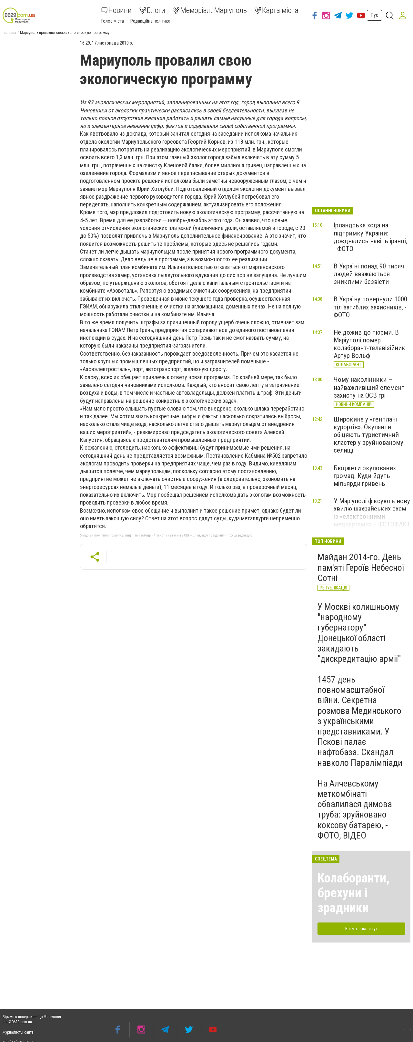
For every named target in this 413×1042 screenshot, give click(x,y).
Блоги (152, 10)
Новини (116, 10)
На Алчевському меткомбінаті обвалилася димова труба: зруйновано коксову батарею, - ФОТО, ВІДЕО (354, 809)
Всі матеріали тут (361, 928)
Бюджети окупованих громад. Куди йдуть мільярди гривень (365, 475)
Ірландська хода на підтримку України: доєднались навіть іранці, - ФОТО (370, 236)
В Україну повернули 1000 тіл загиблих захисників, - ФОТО (370, 306)
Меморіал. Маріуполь (210, 10)
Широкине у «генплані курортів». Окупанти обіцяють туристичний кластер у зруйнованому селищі (368, 434)
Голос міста (112, 21)
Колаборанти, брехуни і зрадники (353, 892)
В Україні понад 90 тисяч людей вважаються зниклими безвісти (369, 274)
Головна (9, 32)
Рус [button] (374, 15)
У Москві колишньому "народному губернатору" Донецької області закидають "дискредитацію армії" (359, 632)
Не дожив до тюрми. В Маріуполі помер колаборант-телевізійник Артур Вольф (369, 343)
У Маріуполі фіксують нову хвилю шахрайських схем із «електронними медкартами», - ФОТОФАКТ (372, 512)
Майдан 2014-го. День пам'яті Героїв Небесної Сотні (360, 567)
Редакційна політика (150, 21)
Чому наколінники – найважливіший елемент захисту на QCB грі (369, 387)
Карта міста (276, 10)
